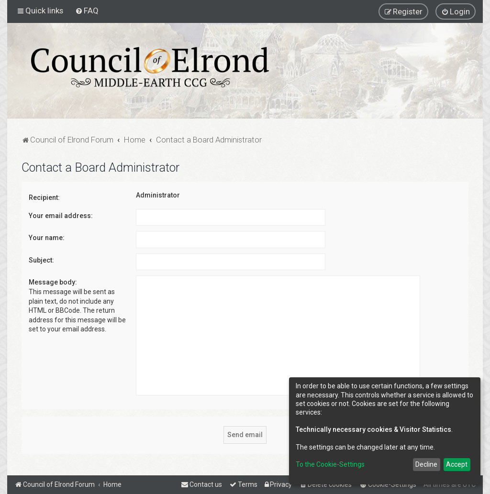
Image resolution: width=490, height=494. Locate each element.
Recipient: (44, 197)
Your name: (47, 238)
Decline (426, 464)
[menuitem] (87, 10)
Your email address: (61, 216)
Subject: (41, 260)
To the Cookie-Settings (330, 464)
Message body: (53, 282)
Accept (457, 464)
